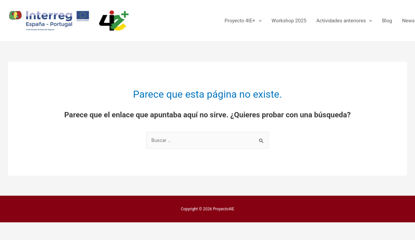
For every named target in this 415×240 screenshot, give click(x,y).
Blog (387, 21)
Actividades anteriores (344, 21)
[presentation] (258, 21)
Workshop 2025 (289, 21)
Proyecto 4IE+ (242, 21)
